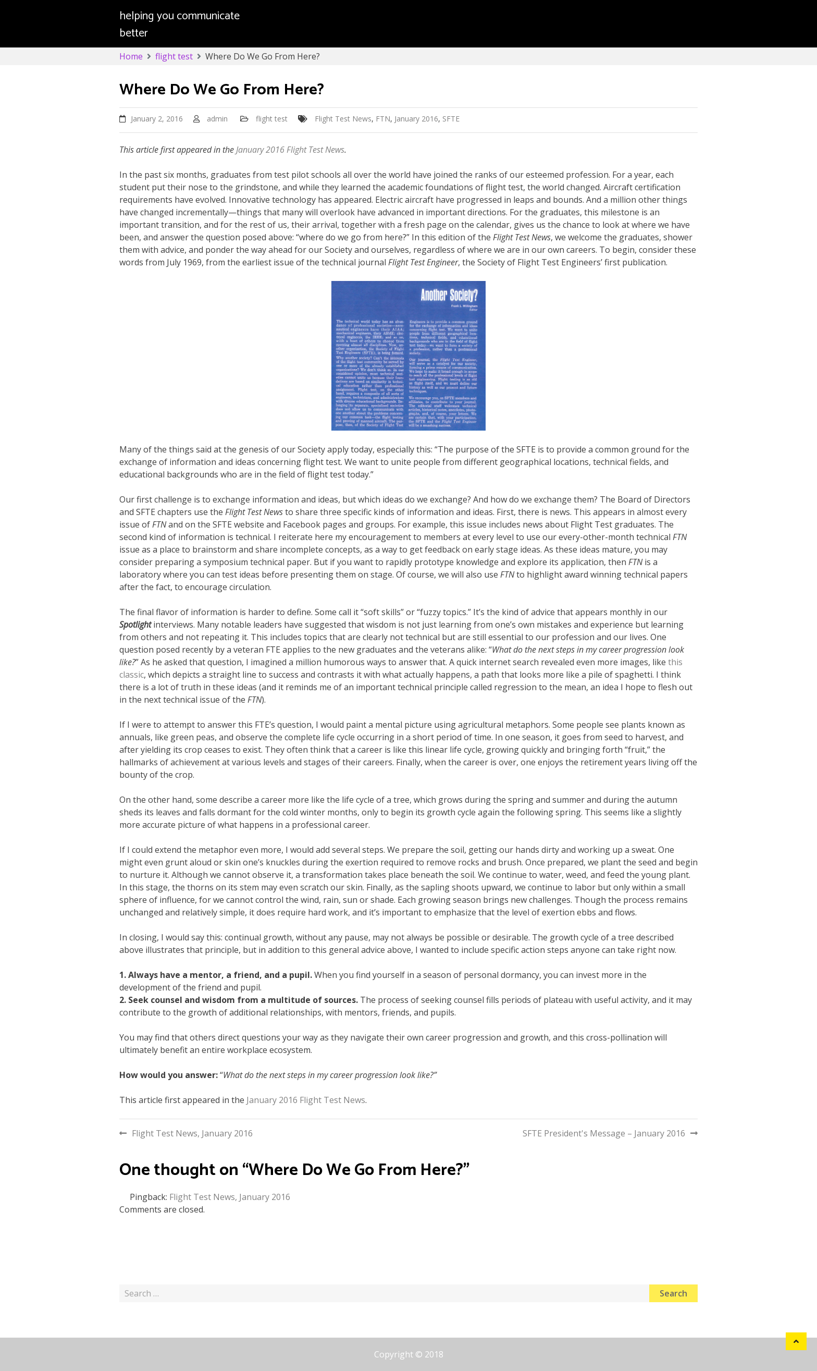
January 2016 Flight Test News (290, 149)
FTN (383, 119)
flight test (272, 119)
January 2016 (416, 119)
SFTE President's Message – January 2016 (604, 1133)
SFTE (451, 119)
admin (217, 119)
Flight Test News (343, 119)
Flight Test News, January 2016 (192, 1133)
